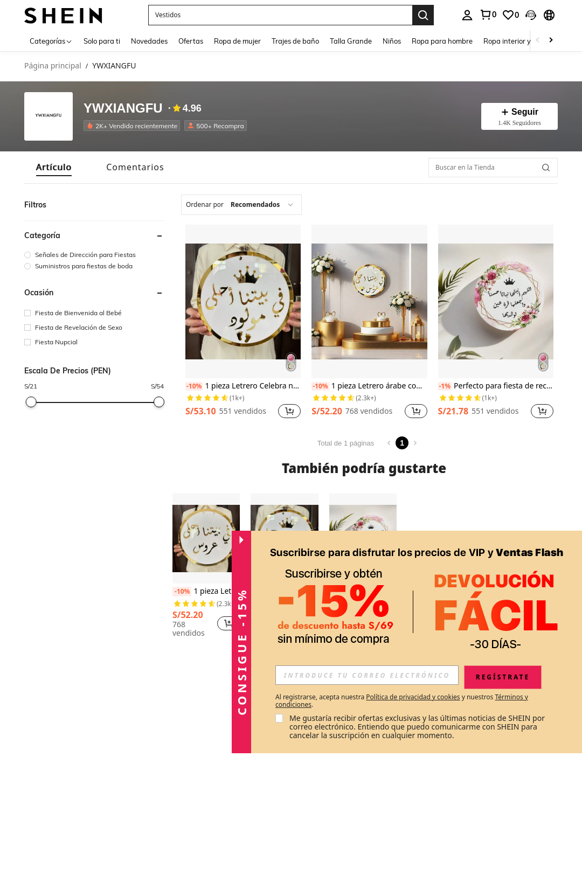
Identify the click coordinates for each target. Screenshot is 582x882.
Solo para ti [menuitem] (102, 41)
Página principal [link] (52, 66)
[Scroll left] (538, 40)
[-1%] (445, 386)
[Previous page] (389, 442)
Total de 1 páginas (346, 443)
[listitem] (134, 125)
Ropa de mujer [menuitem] (237, 41)
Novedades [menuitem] (149, 41)
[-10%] (194, 386)
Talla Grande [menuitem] (351, 41)
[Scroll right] (551, 40)
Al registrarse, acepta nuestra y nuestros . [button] (401, 701)
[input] (367, 675)
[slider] (30, 402)
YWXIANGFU (123, 108)
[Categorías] (51, 40)
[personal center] (467, 15)
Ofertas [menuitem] (190, 41)
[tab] (54, 167)
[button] (280, 15)
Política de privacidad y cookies (413, 697)
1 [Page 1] (402, 443)
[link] (487, 14)
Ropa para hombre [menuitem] (442, 41)
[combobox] (241, 204)
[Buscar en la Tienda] (493, 167)
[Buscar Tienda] (546, 167)
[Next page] (414, 442)
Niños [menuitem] (392, 41)
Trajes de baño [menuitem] (295, 41)
